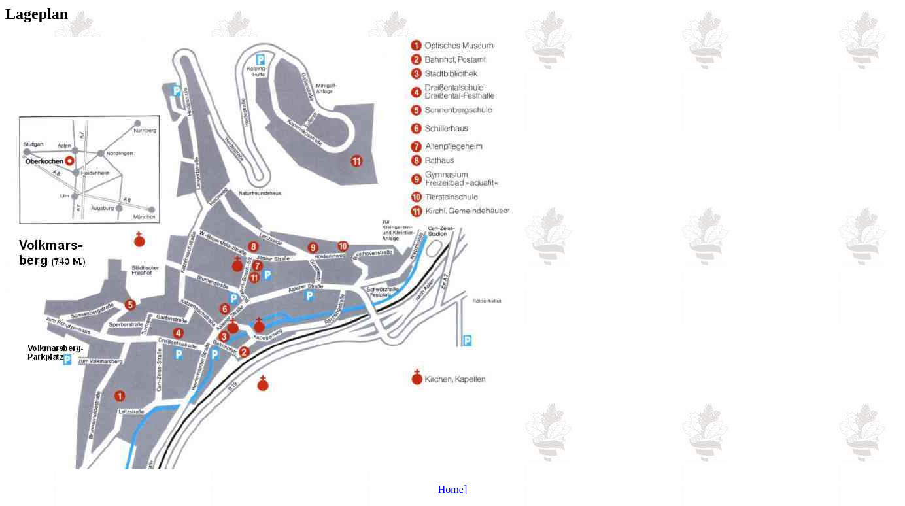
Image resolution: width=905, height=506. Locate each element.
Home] (452, 489)
